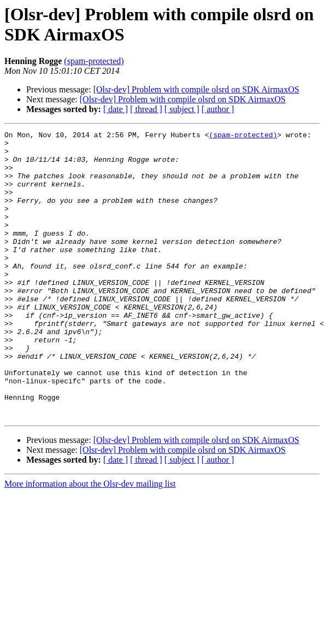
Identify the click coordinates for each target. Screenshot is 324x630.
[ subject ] (181, 109)
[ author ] (218, 109)
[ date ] (115, 109)
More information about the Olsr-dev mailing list (89, 541)
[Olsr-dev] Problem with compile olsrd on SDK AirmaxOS (196, 89)
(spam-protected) (93, 61)
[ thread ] (146, 109)
